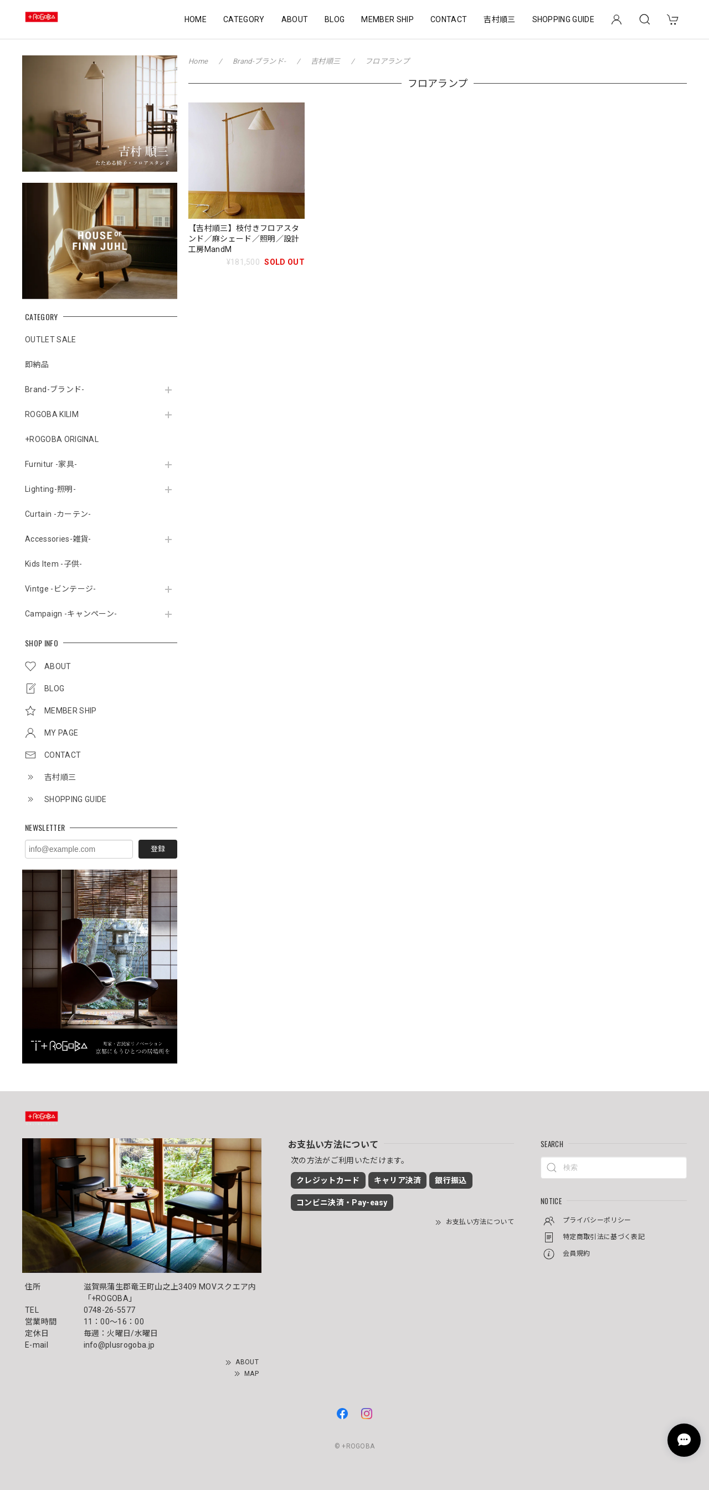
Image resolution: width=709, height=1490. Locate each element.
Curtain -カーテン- (58, 514)
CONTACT (448, 19)
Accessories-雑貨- (58, 539)
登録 (158, 849)
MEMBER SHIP (387, 19)
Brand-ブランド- (55, 389)
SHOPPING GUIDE (563, 19)
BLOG (335, 19)
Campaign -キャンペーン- (71, 613)
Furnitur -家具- (51, 464)
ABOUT (295, 19)
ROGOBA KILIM (52, 414)
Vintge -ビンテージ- (60, 588)
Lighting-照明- (50, 489)
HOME (195, 19)
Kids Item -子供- (53, 563)
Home (198, 61)
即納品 (37, 364)
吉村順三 (499, 19)
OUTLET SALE (50, 339)
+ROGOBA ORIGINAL (62, 439)
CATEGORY (244, 19)
